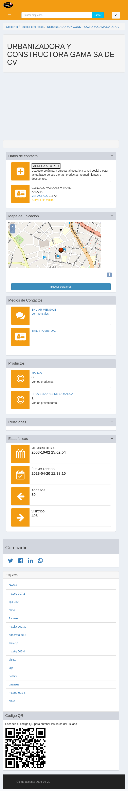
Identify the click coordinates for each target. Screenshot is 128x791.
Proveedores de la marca (52, 392)
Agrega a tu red (46, 166)
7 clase (13, 617)
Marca (37, 371)
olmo (12, 609)
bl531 (12, 658)
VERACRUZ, (40, 195)
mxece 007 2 (17, 592)
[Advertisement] (61, 107)
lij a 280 (14, 600)
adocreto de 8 (17, 633)
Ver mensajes (40, 312)
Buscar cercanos (60, 285)
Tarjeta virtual (44, 329)
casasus (14, 683)
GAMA (13, 584)
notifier (13, 675)
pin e (12, 700)
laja (11, 667)
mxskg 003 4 (17, 650)
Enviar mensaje (44, 308)
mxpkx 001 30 (17, 625)
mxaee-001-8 (17, 691)
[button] (9, 15)
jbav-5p (13, 642)
